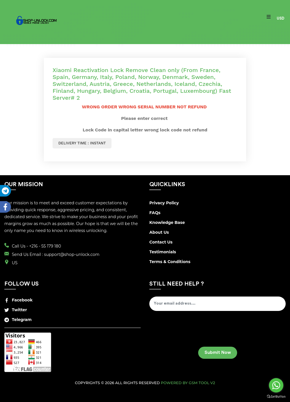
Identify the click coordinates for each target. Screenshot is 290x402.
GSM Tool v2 (202, 382)
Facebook (18, 300)
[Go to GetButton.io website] (276, 396)
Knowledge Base (167, 222)
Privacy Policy (164, 202)
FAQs (154, 212)
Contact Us (160, 242)
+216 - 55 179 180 (45, 246)
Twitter (15, 309)
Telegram (17, 319)
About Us (159, 232)
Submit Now (218, 352)
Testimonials (162, 251)
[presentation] (193, 331)
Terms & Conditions (169, 261)
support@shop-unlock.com (72, 254)
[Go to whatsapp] (276, 385)
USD (280, 18)
